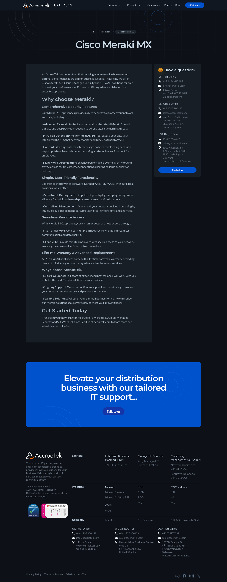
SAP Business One (116, 465)
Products (105, 31)
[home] (36, 5)
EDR (141, 497)
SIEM (141, 492)
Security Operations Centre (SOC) (183, 475)
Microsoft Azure (114, 492)
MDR (141, 502)
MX (173, 502)
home (93, 32)
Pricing (168, 5)
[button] (114, 5)
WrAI (108, 510)
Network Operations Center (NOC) (183, 466)
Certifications (145, 519)
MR (173, 492)
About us (110, 519)
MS (173, 497)
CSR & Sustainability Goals (185, 519)
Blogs (178, 5)
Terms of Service (53, 574)
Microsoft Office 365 (117, 497)
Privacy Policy (33, 574)
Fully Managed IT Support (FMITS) (148, 463)
